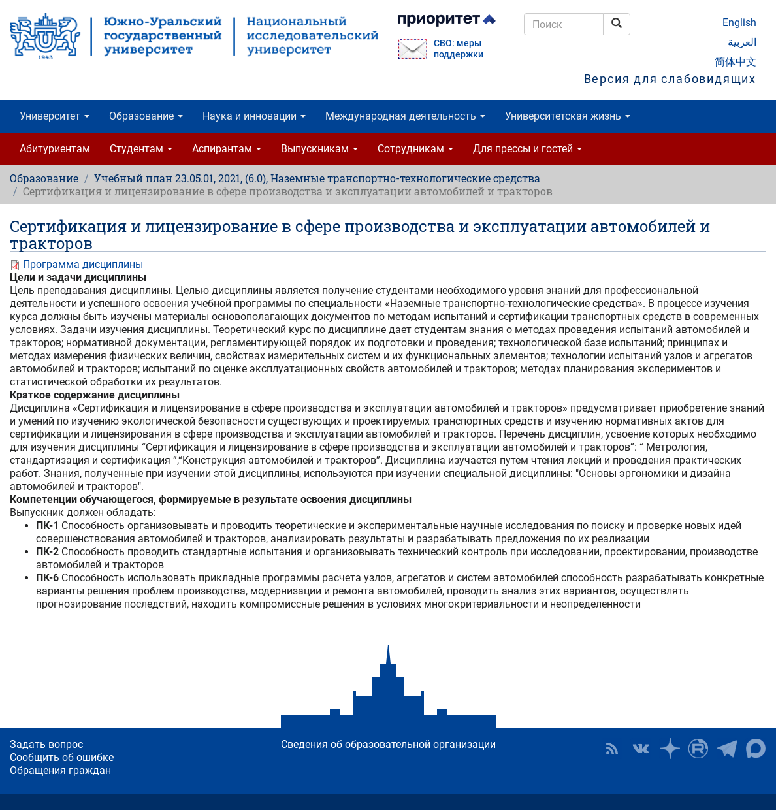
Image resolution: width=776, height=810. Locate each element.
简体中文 (735, 62)
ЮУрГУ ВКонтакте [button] (640, 748)
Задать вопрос (46, 744)
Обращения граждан (60, 770)
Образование (146, 116)
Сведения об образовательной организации (388, 744)
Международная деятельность (405, 116)
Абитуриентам (55, 148)
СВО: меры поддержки (458, 49)
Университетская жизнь (567, 116)
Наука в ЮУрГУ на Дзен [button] (669, 748)
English (739, 22)
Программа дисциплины (83, 264)
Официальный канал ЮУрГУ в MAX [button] (755, 748)
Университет (54, 116)
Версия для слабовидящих (670, 79)
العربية (742, 42)
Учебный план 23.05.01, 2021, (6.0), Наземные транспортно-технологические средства (317, 178)
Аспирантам (226, 148)
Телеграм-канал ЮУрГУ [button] (727, 748)
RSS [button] (612, 748)
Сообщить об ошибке (62, 757)
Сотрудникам (415, 148)
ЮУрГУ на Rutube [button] (698, 748)
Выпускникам (319, 148)
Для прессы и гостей (527, 148)
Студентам (141, 148)
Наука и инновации (254, 116)
